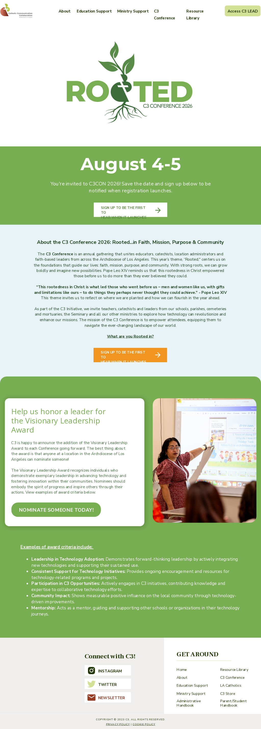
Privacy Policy (118, 724)
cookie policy (144, 724)
